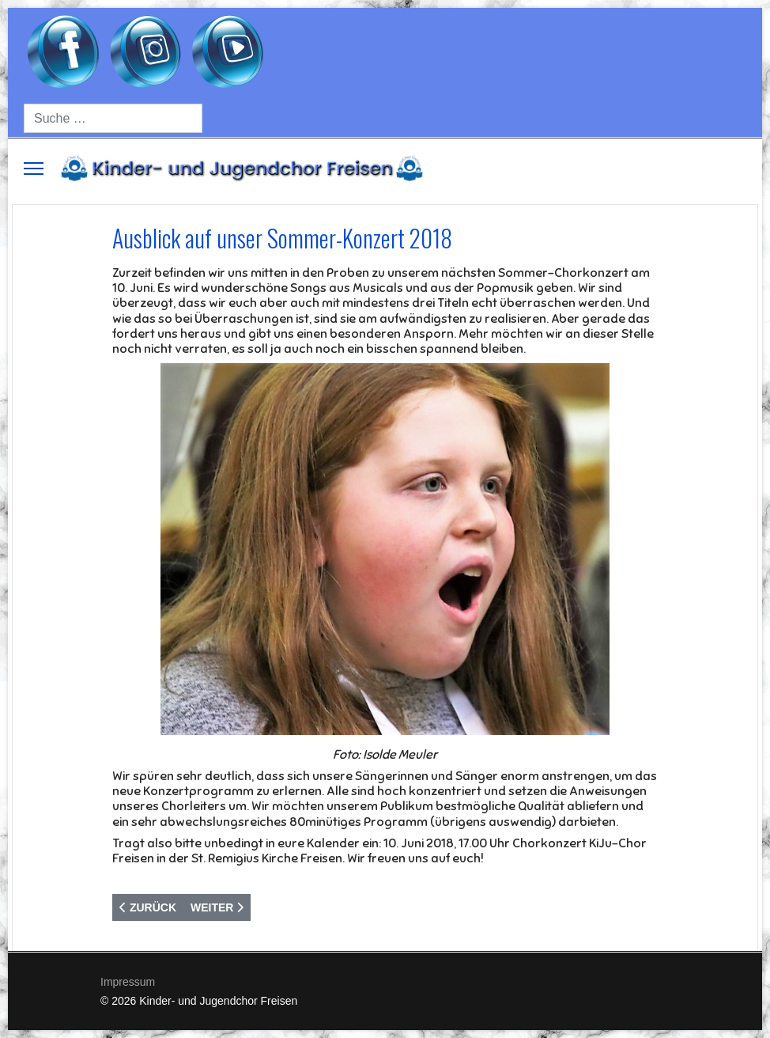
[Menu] (33, 168)
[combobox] (113, 118)
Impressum (127, 981)
